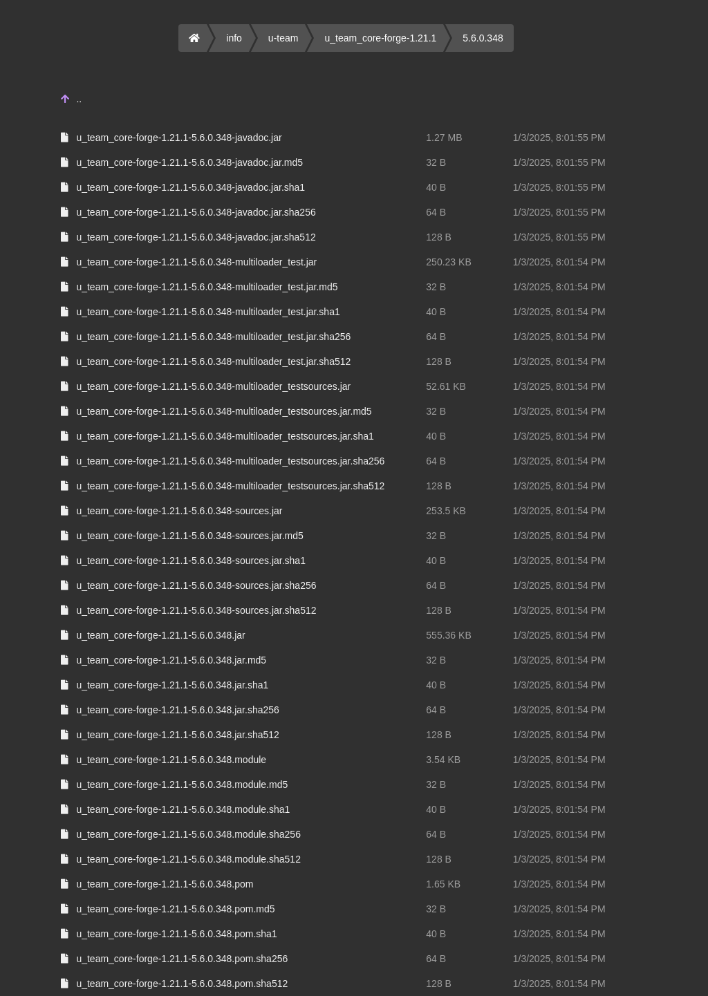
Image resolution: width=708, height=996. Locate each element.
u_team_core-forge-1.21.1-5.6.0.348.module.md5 (182, 784)
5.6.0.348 (483, 38)
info (234, 38)
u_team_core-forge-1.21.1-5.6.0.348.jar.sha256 (177, 709)
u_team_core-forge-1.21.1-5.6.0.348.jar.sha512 (177, 734)
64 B (436, 212)
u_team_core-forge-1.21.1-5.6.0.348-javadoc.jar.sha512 (195, 237)
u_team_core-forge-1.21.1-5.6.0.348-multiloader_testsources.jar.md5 (223, 411)
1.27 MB (444, 137)
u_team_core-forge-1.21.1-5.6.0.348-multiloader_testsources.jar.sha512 (230, 485)
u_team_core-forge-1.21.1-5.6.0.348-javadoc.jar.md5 (189, 162)
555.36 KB (448, 635)
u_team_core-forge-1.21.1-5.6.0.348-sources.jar (179, 510)
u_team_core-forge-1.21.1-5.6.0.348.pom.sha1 (176, 933)
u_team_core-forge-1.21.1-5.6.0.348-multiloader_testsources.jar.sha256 (230, 461)
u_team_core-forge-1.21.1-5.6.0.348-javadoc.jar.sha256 (195, 212)
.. (79, 98)
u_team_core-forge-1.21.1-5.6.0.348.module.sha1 (183, 809)
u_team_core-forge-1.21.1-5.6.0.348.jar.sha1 (172, 684)
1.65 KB (443, 884)
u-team (283, 38)
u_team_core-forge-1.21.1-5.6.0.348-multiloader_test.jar (196, 261)
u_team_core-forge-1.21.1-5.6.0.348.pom (164, 884)
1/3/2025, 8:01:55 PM (559, 137)
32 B (436, 162)
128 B (438, 237)
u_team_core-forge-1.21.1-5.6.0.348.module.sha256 (188, 834)
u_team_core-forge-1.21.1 (380, 38)
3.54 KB (443, 759)
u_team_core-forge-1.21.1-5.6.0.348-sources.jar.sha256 (196, 585)
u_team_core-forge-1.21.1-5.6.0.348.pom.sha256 (182, 958)
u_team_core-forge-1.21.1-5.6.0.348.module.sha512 (188, 859)
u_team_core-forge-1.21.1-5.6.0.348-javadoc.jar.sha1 (190, 187)
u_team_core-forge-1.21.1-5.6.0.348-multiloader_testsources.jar (213, 386)
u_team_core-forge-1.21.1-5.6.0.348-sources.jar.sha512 (196, 610)
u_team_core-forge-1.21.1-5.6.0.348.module (171, 759)
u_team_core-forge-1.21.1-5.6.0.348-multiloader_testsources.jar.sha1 (224, 436)
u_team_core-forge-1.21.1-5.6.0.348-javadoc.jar (178, 137)
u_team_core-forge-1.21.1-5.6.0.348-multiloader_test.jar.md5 (206, 286)
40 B (436, 187)
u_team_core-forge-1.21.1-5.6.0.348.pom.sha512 (182, 983)
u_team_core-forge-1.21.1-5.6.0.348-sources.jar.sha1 (191, 560)
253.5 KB (446, 510)
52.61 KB (446, 386)
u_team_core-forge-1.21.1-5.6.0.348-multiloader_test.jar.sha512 (213, 361)
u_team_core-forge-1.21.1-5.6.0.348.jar (160, 635)
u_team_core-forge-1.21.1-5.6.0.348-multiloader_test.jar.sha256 (213, 336)
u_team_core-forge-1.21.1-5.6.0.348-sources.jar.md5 (189, 535)
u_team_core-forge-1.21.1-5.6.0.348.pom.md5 (175, 908)
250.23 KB (448, 261)
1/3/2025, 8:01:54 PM (559, 261)
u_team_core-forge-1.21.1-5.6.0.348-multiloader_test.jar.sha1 (207, 311)
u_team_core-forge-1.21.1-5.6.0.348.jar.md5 (171, 660)
